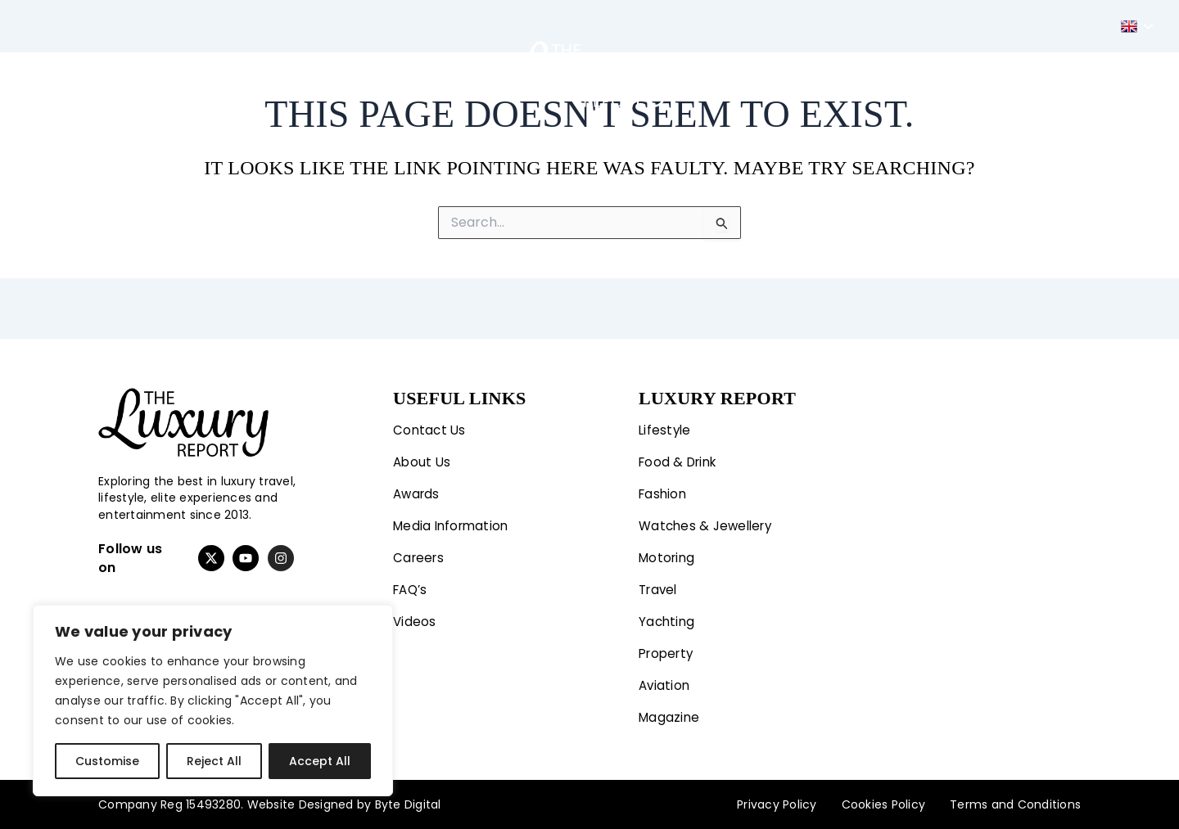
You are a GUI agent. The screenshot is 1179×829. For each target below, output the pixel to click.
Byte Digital (408, 804)
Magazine (983, 73)
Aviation (899, 73)
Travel (434, 73)
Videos (415, 619)
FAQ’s (412, 586)
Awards (418, 488)
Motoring (354, 73)
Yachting (731, 73)
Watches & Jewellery (709, 520)
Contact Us (430, 422)
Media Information (453, 520)
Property (816, 73)
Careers (420, 553)
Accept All (319, 761)
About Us (423, 455)
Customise (107, 761)
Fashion (260, 73)
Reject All (214, 761)
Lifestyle (165, 73)
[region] (213, 700)
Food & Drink (681, 455)
